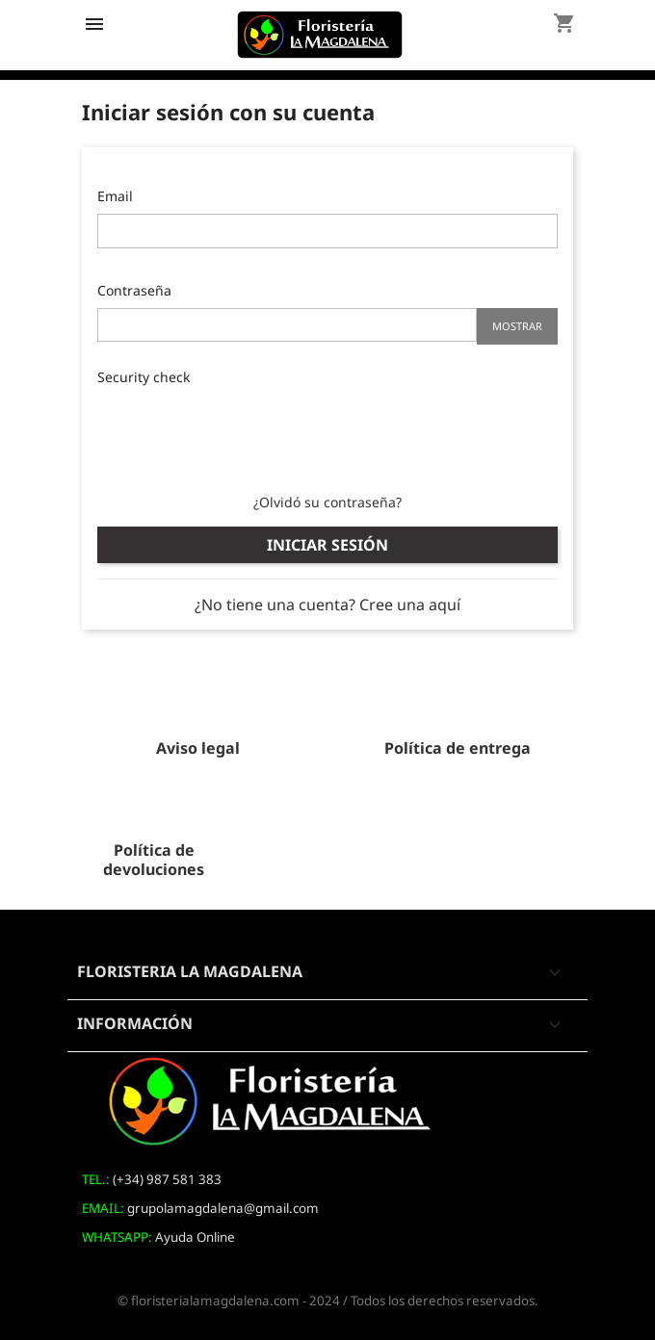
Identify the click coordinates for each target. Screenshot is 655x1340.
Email (115, 196)
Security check (143, 377)
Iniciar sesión (327, 544)
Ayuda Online (195, 1237)
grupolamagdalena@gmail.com (223, 1208)
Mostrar (517, 326)
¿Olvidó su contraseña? (327, 502)
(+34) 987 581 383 (167, 1179)
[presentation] (243, 432)
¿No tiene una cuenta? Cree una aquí (327, 604)
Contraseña (134, 290)
